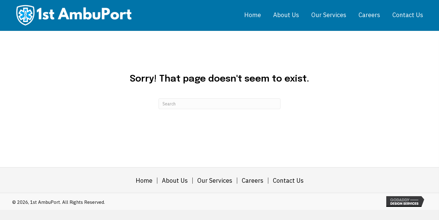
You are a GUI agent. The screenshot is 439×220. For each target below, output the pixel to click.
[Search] (219, 103)
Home (144, 181)
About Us (175, 181)
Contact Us (288, 181)
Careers (252, 181)
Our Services (214, 181)
